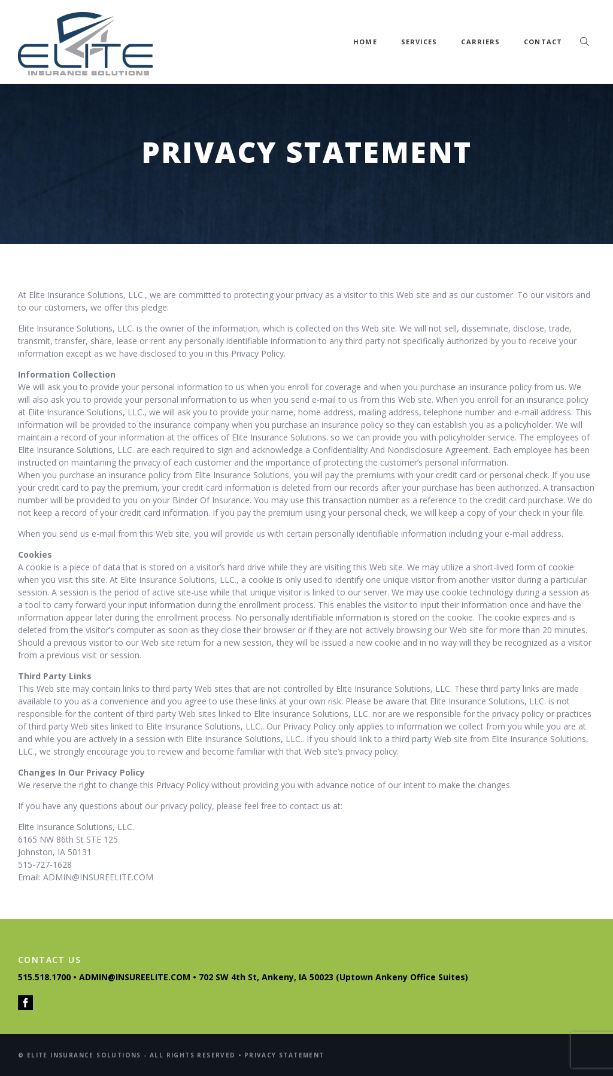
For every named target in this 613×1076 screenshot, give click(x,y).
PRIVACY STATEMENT (284, 1055)
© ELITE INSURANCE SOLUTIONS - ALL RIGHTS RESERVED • (131, 1055)
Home (365, 41)
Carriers (480, 41)
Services (419, 41)
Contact (543, 41)
